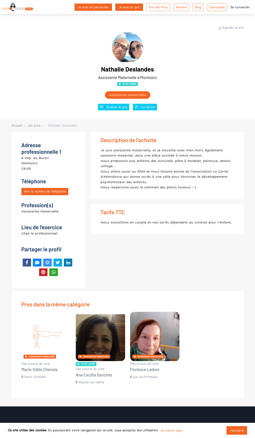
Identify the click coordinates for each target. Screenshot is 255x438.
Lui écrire (145, 107)
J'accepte (237, 430)
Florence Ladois (144, 369)
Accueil (16, 125)
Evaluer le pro (113, 107)
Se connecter (240, 7)
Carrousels (217, 7)
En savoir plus (171, 430)
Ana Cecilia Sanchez (94, 374)
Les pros (34, 125)
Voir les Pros (158, 7)
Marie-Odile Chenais (39, 369)
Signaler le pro (231, 28)
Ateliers (181, 7)
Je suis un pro (129, 7)
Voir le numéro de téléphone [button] (45, 191)
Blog (198, 7)
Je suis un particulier (93, 7)
